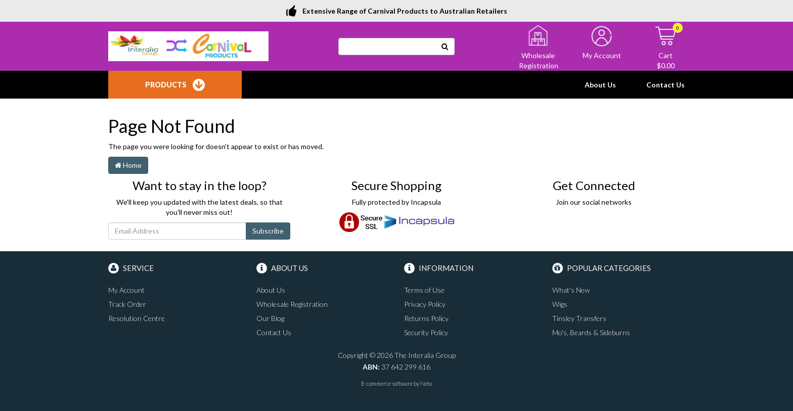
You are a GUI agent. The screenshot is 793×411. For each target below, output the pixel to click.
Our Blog (270, 318)
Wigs (559, 304)
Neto (426, 383)
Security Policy (426, 332)
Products (175, 85)
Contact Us (665, 84)
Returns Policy (426, 318)
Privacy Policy (425, 304)
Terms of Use (424, 290)
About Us (600, 84)
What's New (571, 290)
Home (128, 165)
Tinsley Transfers (579, 318)
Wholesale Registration (292, 304)
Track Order (127, 304)
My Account (126, 290)
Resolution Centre (136, 318)
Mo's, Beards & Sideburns (591, 332)
